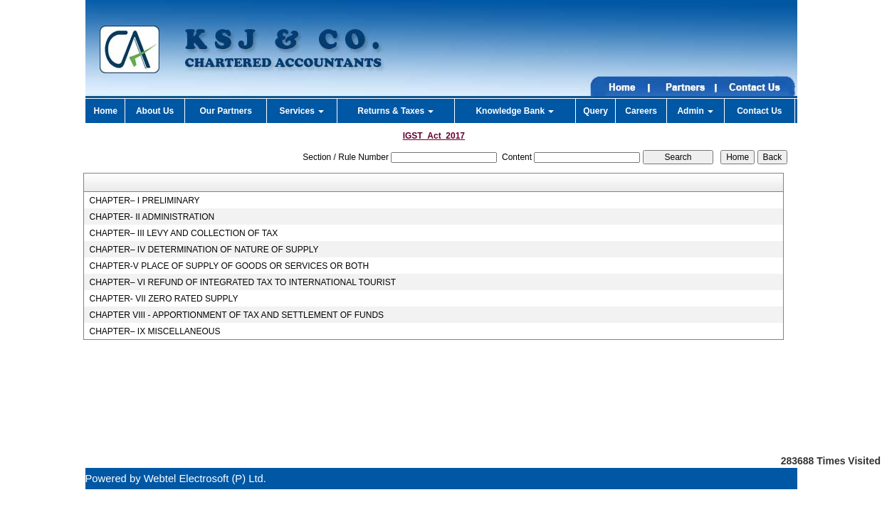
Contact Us (759, 111)
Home (105, 111)
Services (301, 111)
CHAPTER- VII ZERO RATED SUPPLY (163, 299)
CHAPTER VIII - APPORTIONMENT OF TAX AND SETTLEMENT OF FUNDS (236, 315)
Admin (695, 111)
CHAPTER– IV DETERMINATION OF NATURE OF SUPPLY (203, 250)
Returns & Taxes (395, 111)
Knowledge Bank (515, 111)
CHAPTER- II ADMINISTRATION (151, 217)
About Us (155, 111)
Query (595, 111)
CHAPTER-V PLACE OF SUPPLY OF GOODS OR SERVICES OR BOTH (229, 266)
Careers (641, 111)
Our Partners (226, 111)
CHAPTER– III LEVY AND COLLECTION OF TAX (183, 233)
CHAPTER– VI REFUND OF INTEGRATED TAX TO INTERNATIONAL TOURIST (242, 282)
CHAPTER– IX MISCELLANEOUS (154, 331)
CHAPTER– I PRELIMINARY (144, 201)
